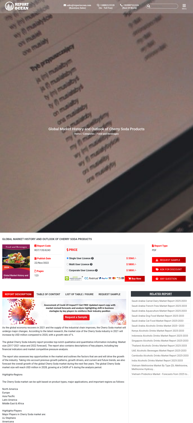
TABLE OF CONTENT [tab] (48, 294)
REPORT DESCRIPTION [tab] (18, 294)
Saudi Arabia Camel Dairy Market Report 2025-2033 (159, 301)
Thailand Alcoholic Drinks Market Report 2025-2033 (159, 345)
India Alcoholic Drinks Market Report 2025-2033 (157, 360)
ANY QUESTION (166, 278)
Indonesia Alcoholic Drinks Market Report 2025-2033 (160, 335)
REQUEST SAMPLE (168, 260)
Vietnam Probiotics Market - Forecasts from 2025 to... (160, 374)
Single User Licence (80, 258)
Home (77, 133)
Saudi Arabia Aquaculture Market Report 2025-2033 (159, 310)
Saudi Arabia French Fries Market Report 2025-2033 (159, 305)
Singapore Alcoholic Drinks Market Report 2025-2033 (160, 340)
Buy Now (134, 278)
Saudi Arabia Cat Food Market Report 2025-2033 (158, 320)
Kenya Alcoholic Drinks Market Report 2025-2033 (158, 330)
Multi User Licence (79, 264)
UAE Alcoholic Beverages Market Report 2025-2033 (159, 350)
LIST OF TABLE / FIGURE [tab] (79, 294)
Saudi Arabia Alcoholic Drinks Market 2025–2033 (158, 325)
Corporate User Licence (82, 270)
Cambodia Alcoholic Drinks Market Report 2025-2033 (160, 355)
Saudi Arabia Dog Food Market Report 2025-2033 (158, 315)
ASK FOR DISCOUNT (169, 269)
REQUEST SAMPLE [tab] (109, 294)
